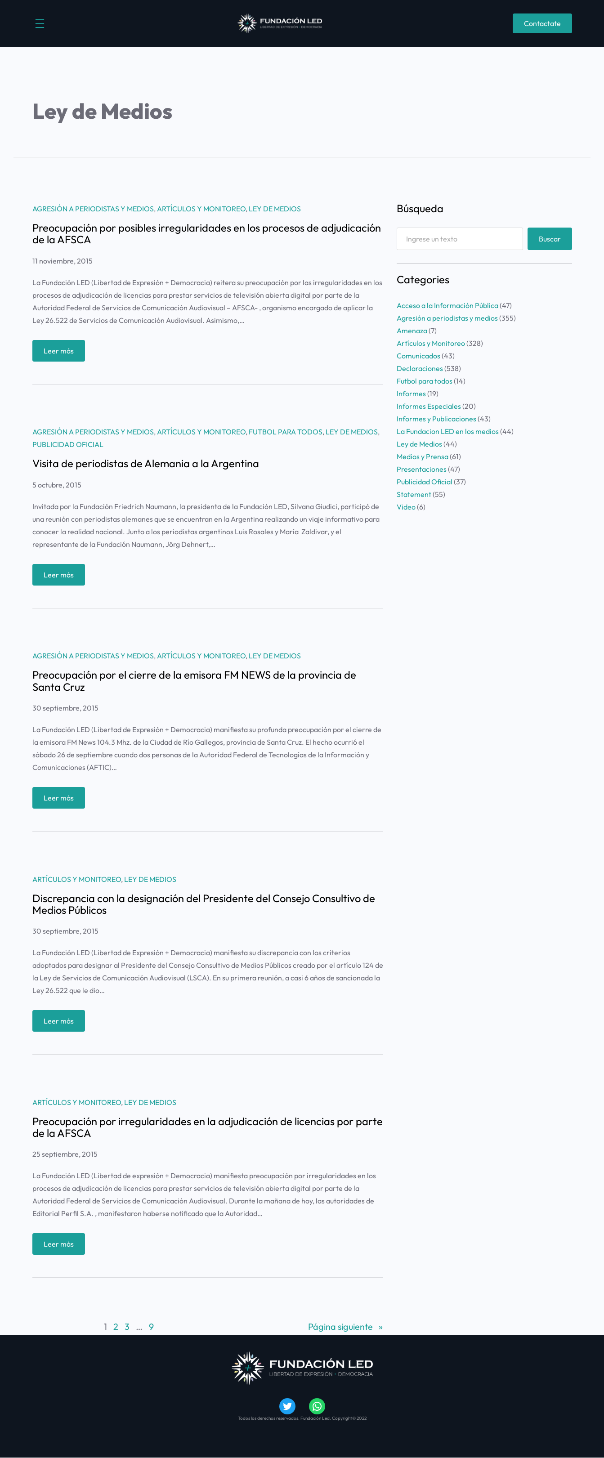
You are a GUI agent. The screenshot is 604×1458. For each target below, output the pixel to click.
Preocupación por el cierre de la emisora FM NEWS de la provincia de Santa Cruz (194, 680)
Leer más (61, 353)
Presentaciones (422, 469)
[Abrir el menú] (39, 23)
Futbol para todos (285, 431)
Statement (414, 494)
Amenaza (412, 330)
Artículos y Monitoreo (201, 208)
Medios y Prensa (422, 456)
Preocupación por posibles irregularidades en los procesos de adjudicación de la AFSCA (206, 233)
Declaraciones (420, 368)
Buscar (550, 238)
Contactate (542, 23)
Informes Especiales (429, 406)
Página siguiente (345, 1327)
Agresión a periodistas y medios (93, 208)
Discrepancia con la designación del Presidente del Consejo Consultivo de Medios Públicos (203, 904)
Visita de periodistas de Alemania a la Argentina (145, 463)
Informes (411, 393)
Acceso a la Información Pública (447, 305)
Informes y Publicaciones (436, 418)
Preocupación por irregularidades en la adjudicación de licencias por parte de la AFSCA (207, 1127)
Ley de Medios (275, 208)
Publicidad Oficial (67, 444)
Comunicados (418, 355)
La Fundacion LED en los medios (448, 431)
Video (406, 506)
